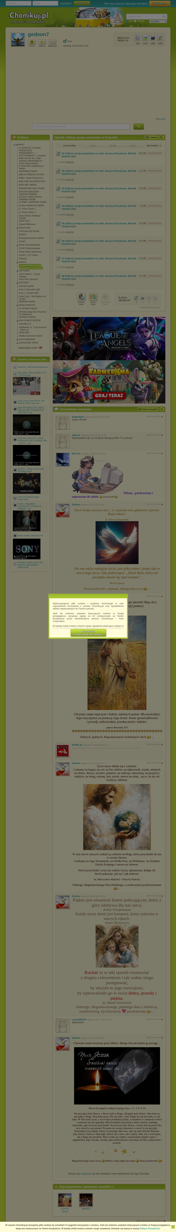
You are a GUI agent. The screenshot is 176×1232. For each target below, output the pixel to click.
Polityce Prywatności (150, 1228)
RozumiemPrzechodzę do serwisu (88, 633)
